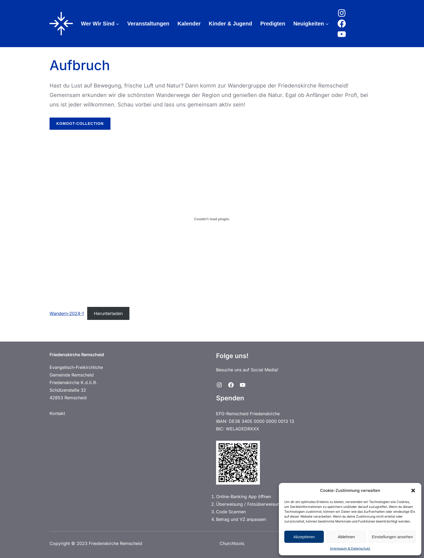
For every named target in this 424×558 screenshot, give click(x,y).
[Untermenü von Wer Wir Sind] (117, 23)
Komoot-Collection (80, 123)
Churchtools (232, 543)
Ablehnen (346, 536)
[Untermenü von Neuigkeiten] (327, 23)
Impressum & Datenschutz (350, 548)
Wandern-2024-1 (67, 313)
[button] (413, 490)
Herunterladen (108, 313)
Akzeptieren (304, 536)
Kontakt (57, 413)
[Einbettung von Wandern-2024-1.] (212, 219)
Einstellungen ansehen (392, 536)
